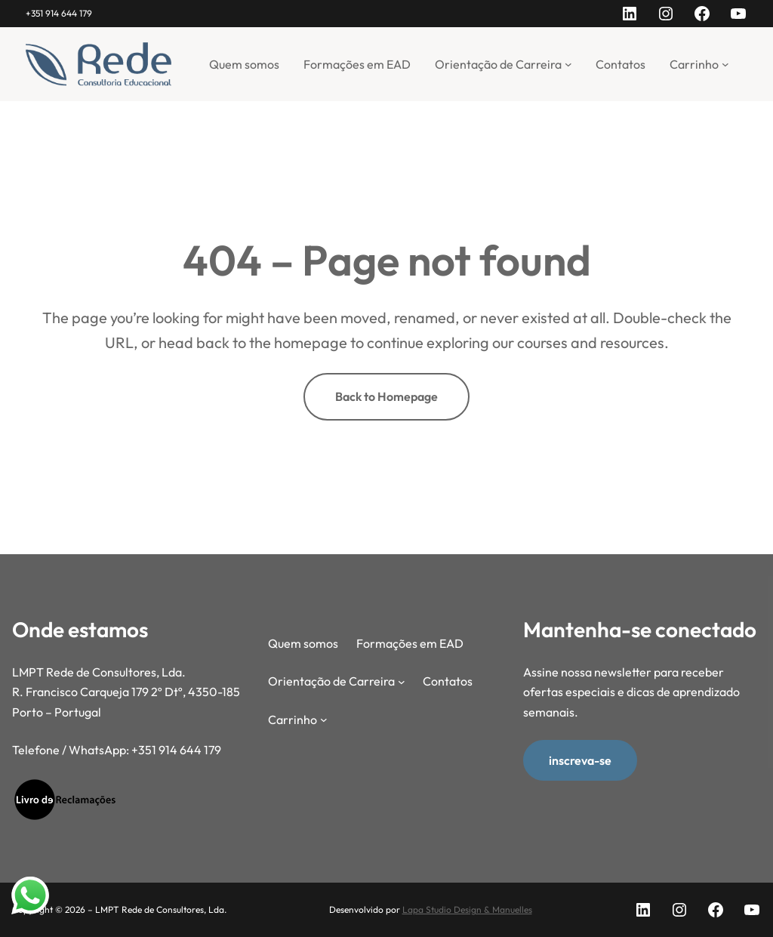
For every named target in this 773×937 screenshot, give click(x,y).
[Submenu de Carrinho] (725, 64)
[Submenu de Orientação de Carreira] (568, 64)
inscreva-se (580, 760)
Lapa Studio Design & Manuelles (467, 909)
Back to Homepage (386, 396)
